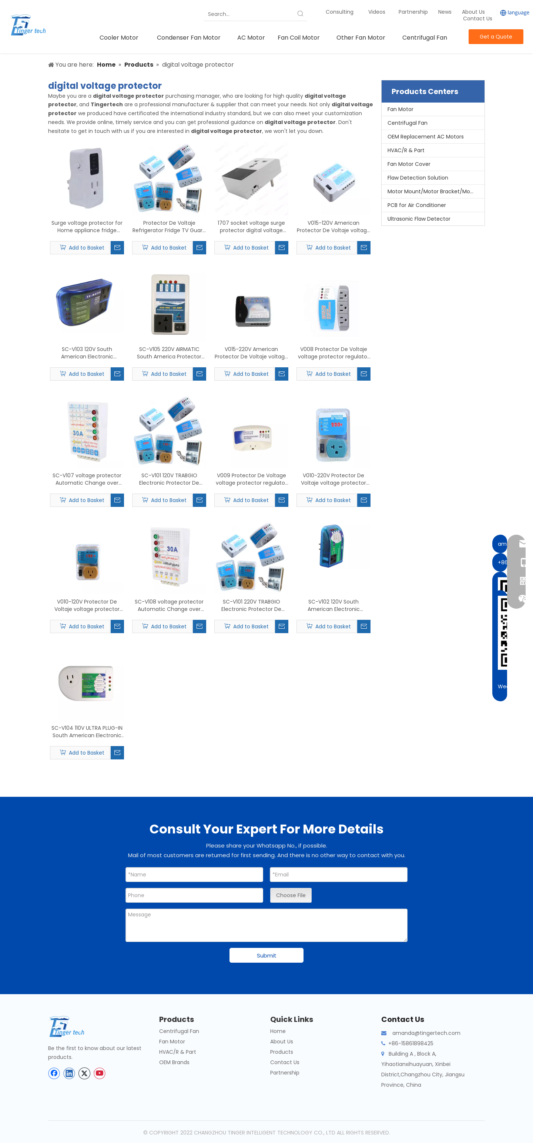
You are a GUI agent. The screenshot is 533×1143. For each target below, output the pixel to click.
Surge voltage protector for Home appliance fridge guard (87, 226)
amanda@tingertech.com (426, 1033)
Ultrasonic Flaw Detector (419, 219)
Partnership (414, 12)
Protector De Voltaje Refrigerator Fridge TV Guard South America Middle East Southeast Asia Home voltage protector (169, 226)
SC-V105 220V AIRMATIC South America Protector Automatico (169, 352)
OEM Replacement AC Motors (426, 136)
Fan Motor (400, 109)
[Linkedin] (69, 1073)
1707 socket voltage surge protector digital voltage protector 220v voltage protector (251, 226)
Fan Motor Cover (409, 164)
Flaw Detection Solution (418, 177)
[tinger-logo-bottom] (72, 1027)
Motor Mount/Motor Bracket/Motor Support (436, 191)
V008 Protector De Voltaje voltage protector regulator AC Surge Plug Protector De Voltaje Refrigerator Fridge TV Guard (333, 352)
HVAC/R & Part (406, 150)
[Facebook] (54, 1073)
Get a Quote (496, 36)
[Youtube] (99, 1073)
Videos (376, 12)
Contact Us (477, 18)
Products (281, 1052)
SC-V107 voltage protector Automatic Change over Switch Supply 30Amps (87, 479)
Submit (266, 955)
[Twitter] (84, 1073)
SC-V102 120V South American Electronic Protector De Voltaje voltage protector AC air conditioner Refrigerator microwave (333, 605)
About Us (473, 12)
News (445, 12)
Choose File (291, 895)
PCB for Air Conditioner (417, 205)
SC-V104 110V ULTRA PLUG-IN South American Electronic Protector (87, 731)
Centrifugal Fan (408, 123)
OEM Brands (174, 1062)
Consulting (339, 12)
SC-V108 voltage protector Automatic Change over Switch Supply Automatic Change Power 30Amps (169, 605)
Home (278, 1031)
